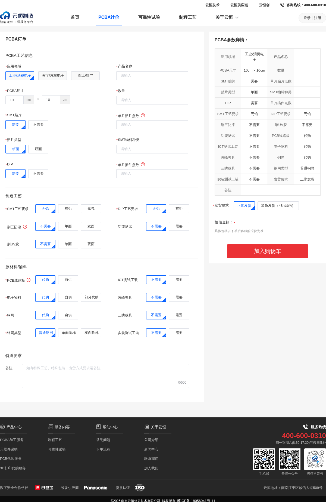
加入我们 (151, 468)
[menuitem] (75, 18)
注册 (317, 18)
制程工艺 (187, 17)
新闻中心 (151, 449)
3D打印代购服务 (13, 468)
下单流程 (103, 449)
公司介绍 (151, 440)
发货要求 (222, 205)
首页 (75, 17)
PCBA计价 (108, 17)
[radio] (19, 75)
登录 (307, 18)
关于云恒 (227, 17)
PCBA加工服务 (12, 440)
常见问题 (103, 440)
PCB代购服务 (10, 459)
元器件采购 (9, 449)
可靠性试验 (149, 17)
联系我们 (151, 459)
